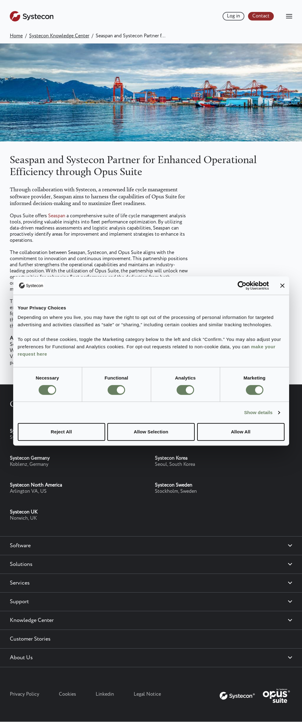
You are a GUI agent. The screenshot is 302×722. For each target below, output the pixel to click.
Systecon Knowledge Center (59, 35)
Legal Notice (147, 694)
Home (16, 35)
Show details (258, 412)
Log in (233, 16)
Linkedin (105, 694)
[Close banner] (282, 285)
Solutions (21, 564)
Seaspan (57, 215)
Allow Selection (151, 431)
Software (20, 546)
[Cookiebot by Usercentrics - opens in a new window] (242, 285)
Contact (261, 16)
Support (19, 602)
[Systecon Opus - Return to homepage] (255, 694)
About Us (21, 658)
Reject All (61, 431)
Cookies (67, 694)
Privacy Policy (24, 694)
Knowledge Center (32, 620)
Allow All (240, 431)
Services (20, 583)
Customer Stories (30, 639)
